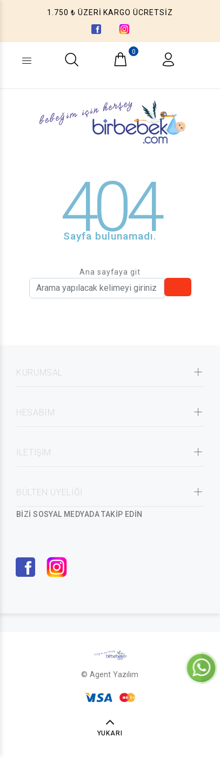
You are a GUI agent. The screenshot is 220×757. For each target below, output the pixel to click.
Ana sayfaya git (110, 272)
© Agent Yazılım (109, 674)
